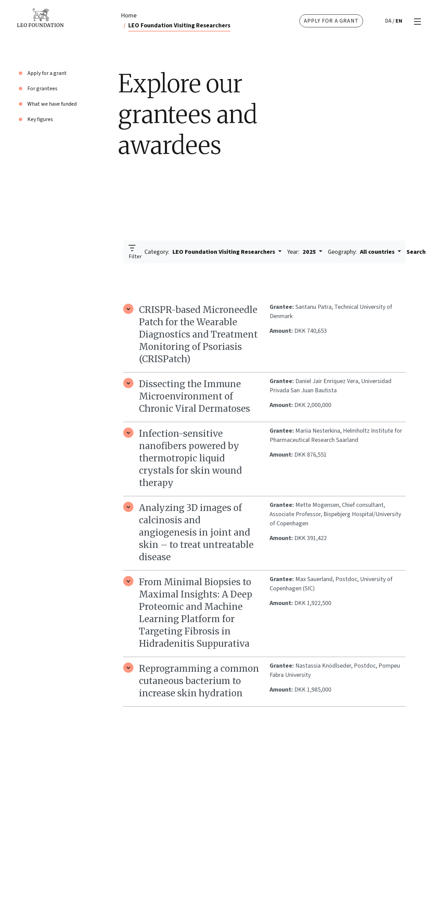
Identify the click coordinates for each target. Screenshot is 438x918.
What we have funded (52, 104)
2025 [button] (302, 252)
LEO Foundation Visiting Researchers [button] (210, 252)
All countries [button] (362, 252)
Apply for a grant (331, 21)
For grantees (42, 88)
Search (416, 252)
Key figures (40, 119)
